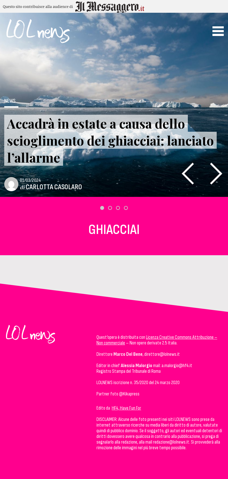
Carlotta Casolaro (54, 187)
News (10, 100)
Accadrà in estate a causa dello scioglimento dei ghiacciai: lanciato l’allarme (110, 140)
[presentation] (188, 173)
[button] (102, 208)
